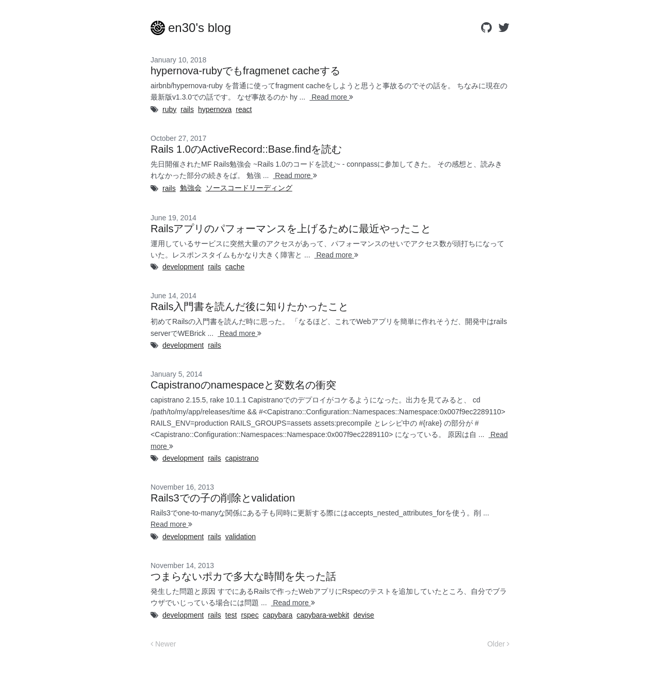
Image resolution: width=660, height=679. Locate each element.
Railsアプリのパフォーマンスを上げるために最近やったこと (291, 228)
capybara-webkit (322, 615)
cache (234, 267)
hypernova (215, 109)
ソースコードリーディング (249, 188)
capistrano (242, 458)
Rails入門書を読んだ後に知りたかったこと (250, 306)
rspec (249, 615)
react (244, 109)
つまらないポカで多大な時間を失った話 (243, 576)
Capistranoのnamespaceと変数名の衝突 (243, 385)
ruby (169, 109)
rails (187, 109)
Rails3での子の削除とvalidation (223, 498)
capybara (278, 615)
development (183, 267)
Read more (331, 97)
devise (363, 615)
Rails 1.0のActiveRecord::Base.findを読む (246, 149)
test (231, 615)
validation (240, 536)
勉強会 (191, 188)
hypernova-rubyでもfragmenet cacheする (245, 70)
